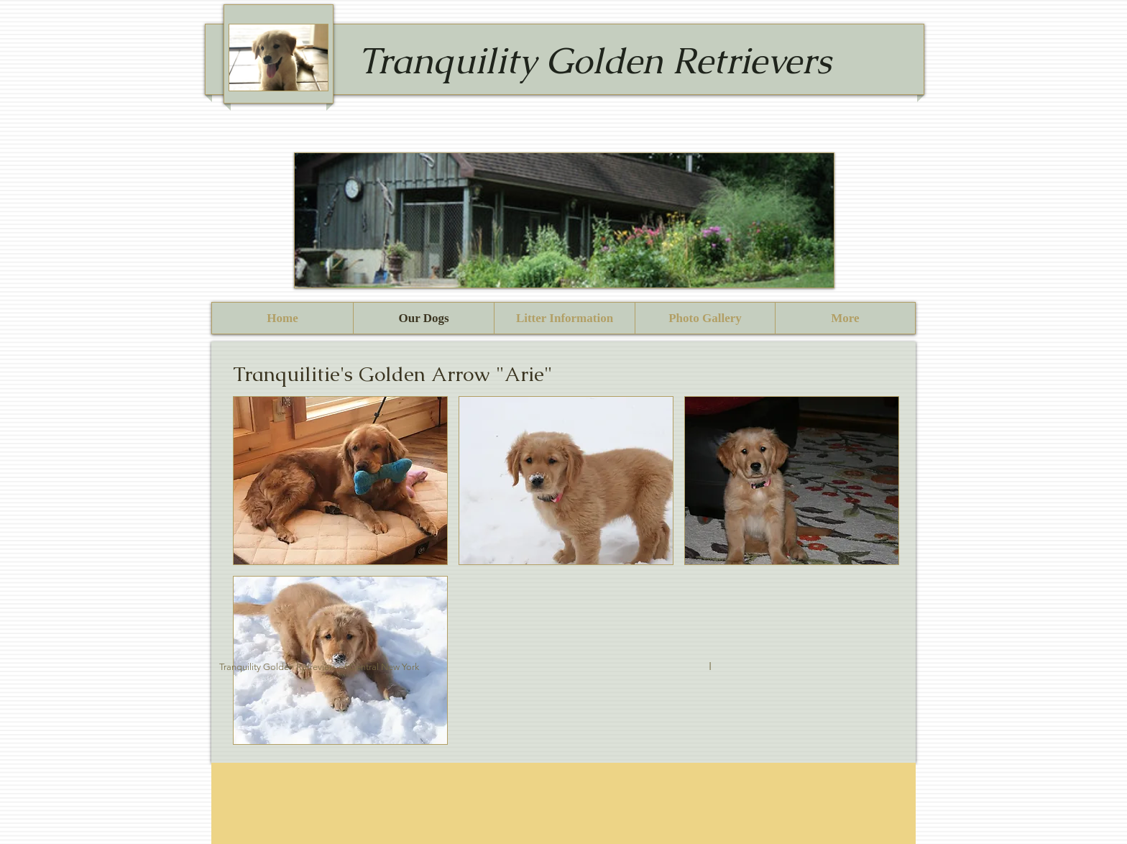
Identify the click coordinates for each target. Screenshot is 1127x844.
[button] (340, 480)
